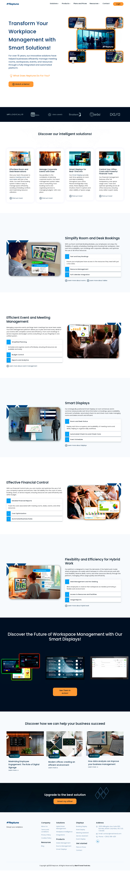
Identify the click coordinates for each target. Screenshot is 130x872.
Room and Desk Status (76, 420)
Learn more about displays (76, 444)
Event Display (81, 838)
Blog (42, 846)
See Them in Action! (64, 691)
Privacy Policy (46, 834)
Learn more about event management (21, 364)
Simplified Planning (17, 340)
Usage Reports (73, 598)
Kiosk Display (80, 829)
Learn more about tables (97, 279)
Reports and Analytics (18, 358)
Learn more (14, 769)
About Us (44, 826)
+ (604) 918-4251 (110, 836)
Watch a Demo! (21, 84)
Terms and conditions (45, 830)
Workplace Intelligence (64, 831)
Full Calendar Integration (77, 273)
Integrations (60, 834)
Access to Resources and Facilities (81, 593)
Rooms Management (63, 846)
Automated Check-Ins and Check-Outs (83, 432)
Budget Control (15, 353)
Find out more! (16, 197)
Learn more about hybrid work (77, 605)
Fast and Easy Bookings (77, 255)
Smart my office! (65, 801)
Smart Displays (77, 174)
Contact (106, 3)
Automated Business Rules (20, 517)
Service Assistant (82, 835)
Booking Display (81, 826)
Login (118, 4)
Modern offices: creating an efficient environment (62, 763)
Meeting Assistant (82, 832)
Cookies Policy (46, 837)
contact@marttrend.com (112, 833)
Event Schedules (74, 438)
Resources (95, 3)
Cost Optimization (17, 512)
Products (66, 3)
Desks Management (63, 842)
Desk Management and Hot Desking (82, 580)
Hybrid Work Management (61, 827)
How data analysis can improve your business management (104, 762)
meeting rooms (20, 176)
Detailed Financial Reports (20, 499)
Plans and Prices (80, 3)
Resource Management (77, 267)
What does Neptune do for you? (32, 75)
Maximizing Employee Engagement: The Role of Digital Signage (25, 763)
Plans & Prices (81, 847)
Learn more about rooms (75, 279)
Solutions (54, 3)
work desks (13, 179)
